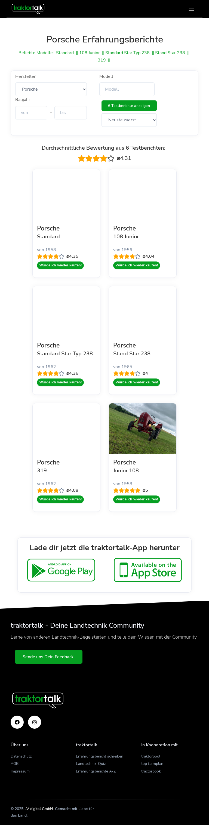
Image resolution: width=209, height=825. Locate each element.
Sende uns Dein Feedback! (49, 657)
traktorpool (150, 756)
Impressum (20, 771)
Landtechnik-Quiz (91, 763)
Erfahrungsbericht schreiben (99, 756)
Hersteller (25, 76)
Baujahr (22, 100)
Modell (106, 76)
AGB (15, 763)
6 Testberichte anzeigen (129, 105)
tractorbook (151, 771)
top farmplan (152, 763)
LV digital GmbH (38, 808)
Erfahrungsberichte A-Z (96, 771)
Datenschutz (21, 756)
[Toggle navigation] (191, 9)
